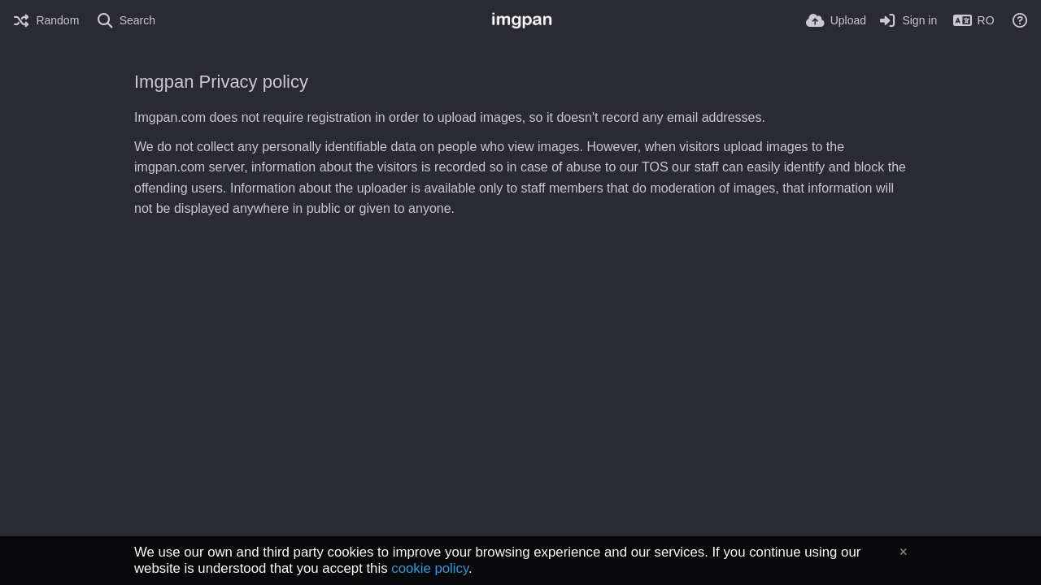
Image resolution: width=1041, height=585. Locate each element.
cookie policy (429, 568)
